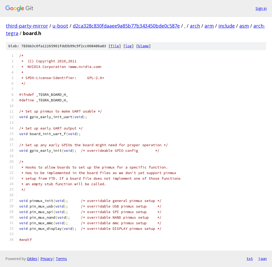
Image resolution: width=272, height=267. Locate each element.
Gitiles (32, 258)
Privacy (46, 258)
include (226, 26)
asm (244, 26)
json (262, 258)
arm (209, 26)
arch (195, 26)
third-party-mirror (27, 26)
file (114, 46)
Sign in (261, 8)
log (128, 46)
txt (249, 258)
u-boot (60, 26)
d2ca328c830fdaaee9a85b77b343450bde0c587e (126, 26)
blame (143, 46)
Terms (61, 258)
